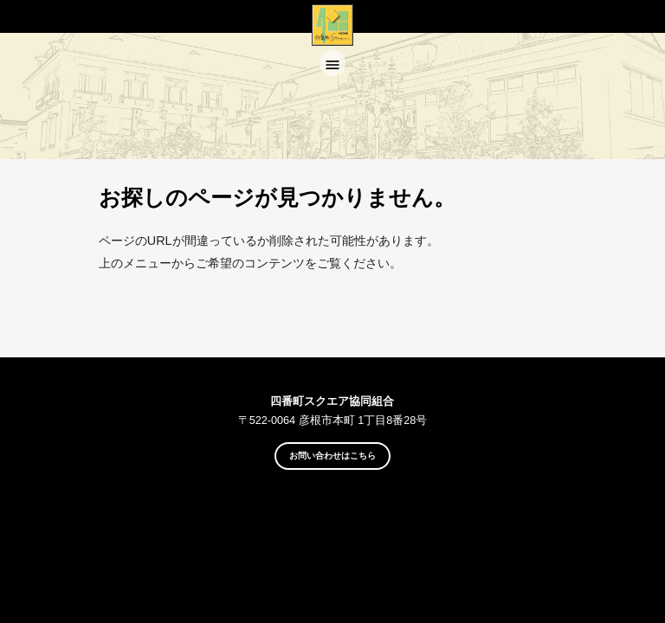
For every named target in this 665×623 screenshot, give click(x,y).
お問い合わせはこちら (332, 455)
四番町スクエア (332, 41)
